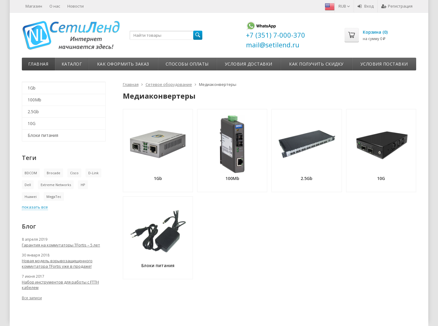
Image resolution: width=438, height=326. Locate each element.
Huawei (31, 196)
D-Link (93, 173)
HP (83, 184)
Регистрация (397, 6)
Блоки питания (43, 135)
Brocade (53, 173)
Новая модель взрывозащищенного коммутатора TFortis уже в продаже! (57, 263)
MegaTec (53, 196)
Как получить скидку (316, 64)
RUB (344, 6)
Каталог (72, 64)
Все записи (32, 298)
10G (31, 123)
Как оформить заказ (123, 64)
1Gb (31, 88)
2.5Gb (33, 111)
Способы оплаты (187, 64)
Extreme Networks (56, 184)
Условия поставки (384, 64)
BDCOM (31, 173)
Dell (28, 184)
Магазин (33, 6)
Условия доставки (248, 64)
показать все (35, 207)
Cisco (74, 173)
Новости (75, 6)
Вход (366, 6)
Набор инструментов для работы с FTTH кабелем (60, 284)
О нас (54, 6)
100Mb (34, 100)
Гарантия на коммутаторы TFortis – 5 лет (61, 245)
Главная (38, 64)
